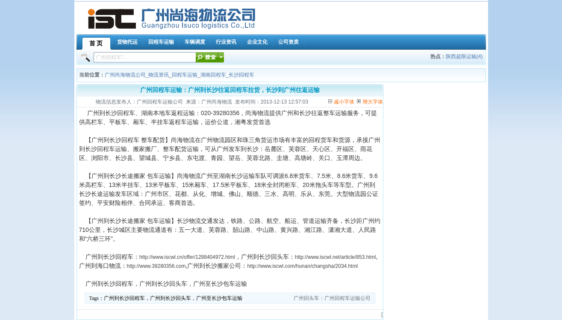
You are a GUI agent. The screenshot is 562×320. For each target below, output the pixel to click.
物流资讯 (158, 75)
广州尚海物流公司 (125, 75)
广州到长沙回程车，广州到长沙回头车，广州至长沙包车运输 (173, 298)
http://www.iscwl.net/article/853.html (335, 257)
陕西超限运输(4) (464, 56)
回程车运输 (184, 75)
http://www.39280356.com (156, 266)
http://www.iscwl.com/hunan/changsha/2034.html (302, 266)
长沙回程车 (241, 75)
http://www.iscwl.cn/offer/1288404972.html (187, 257)
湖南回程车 (213, 75)
